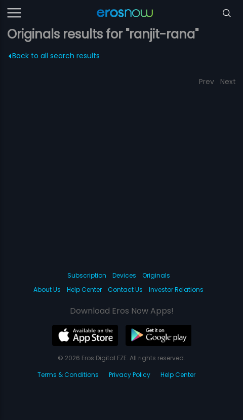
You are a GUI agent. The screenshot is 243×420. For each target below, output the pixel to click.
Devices (124, 275)
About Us (47, 289)
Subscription (86, 275)
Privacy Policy (129, 374)
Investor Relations (176, 289)
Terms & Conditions (68, 374)
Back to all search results (54, 56)
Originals (156, 275)
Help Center (84, 289)
